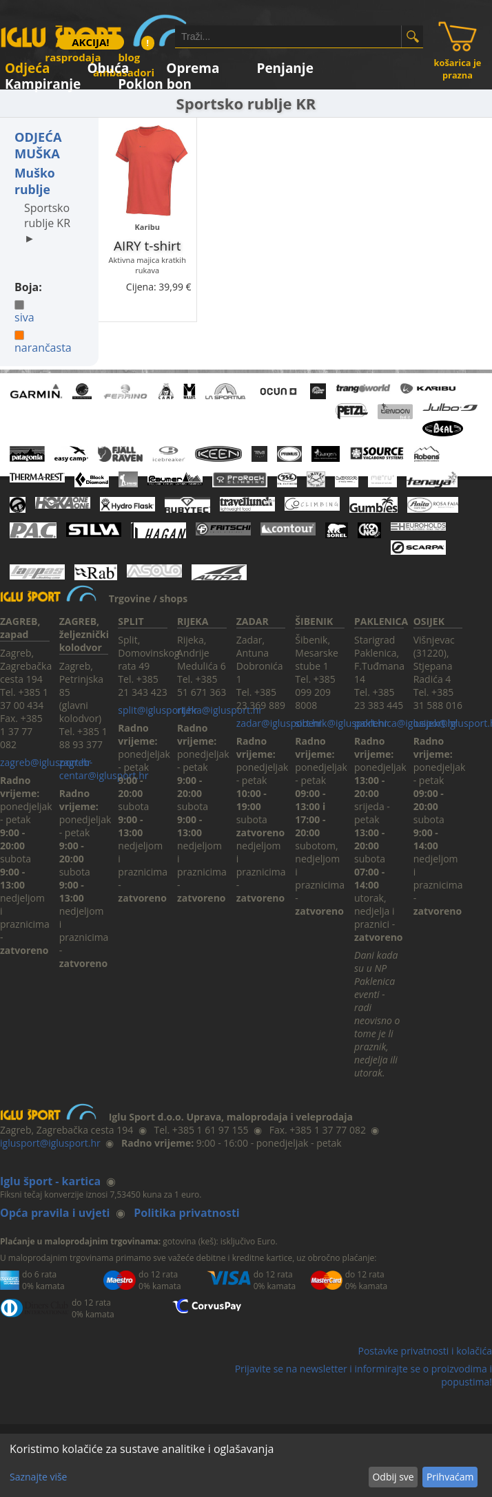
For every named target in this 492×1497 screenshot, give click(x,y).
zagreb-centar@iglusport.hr (104, 769)
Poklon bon (155, 81)
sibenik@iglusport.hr (341, 723)
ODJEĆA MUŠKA (37, 145)
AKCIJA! (90, 42)
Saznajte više (38, 1476)
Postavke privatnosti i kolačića (425, 1350)
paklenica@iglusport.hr (406, 723)
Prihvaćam (450, 1476)
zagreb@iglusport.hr (45, 762)
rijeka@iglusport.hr (220, 709)
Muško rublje (34, 181)
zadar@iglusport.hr (279, 723)
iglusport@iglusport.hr (50, 1142)
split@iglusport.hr (157, 709)
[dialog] (246, 1465)
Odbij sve (392, 1476)
